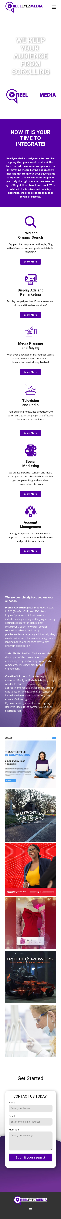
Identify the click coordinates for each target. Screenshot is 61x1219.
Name (12, 1102)
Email (12, 1116)
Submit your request (30, 1157)
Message (14, 1129)
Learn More (30, 261)
